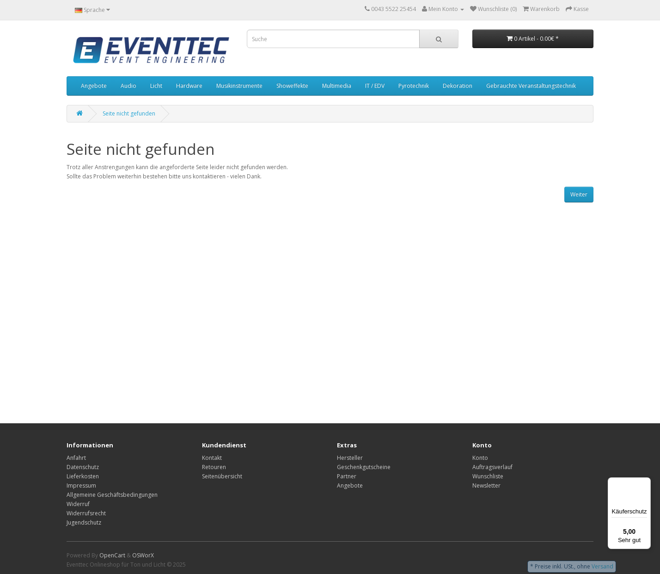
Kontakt (212, 458)
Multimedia (336, 86)
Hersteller (350, 458)
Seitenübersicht (222, 476)
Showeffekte (292, 86)
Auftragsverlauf (492, 467)
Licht (156, 86)
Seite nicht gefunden (129, 113)
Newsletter (486, 485)
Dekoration (457, 86)
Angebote (94, 86)
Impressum (81, 485)
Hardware (189, 86)
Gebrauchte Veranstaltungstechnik (531, 86)
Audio (128, 86)
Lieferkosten (83, 476)
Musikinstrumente (239, 86)
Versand (602, 566)
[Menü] (645, 483)
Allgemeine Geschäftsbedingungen (112, 495)
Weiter (578, 194)
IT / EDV (375, 86)
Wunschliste (487, 476)
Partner (346, 476)
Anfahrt (76, 458)
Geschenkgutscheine (364, 467)
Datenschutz (83, 467)
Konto (480, 458)
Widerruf (78, 504)
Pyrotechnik (413, 86)
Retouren (214, 467)
